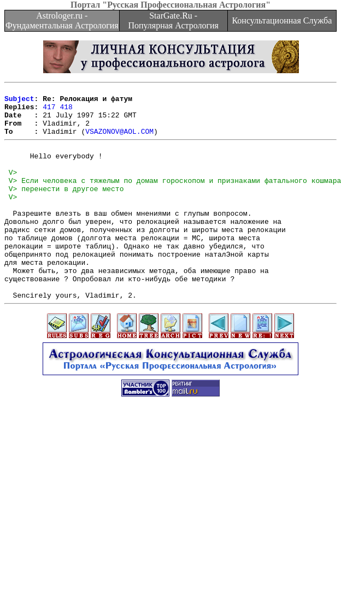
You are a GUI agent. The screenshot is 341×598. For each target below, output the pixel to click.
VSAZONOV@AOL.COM (119, 141)
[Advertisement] (171, 521)
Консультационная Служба (282, 20)
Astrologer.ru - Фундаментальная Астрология (62, 20)
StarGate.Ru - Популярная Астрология (173, 20)
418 (66, 111)
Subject (19, 101)
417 (49, 111)
